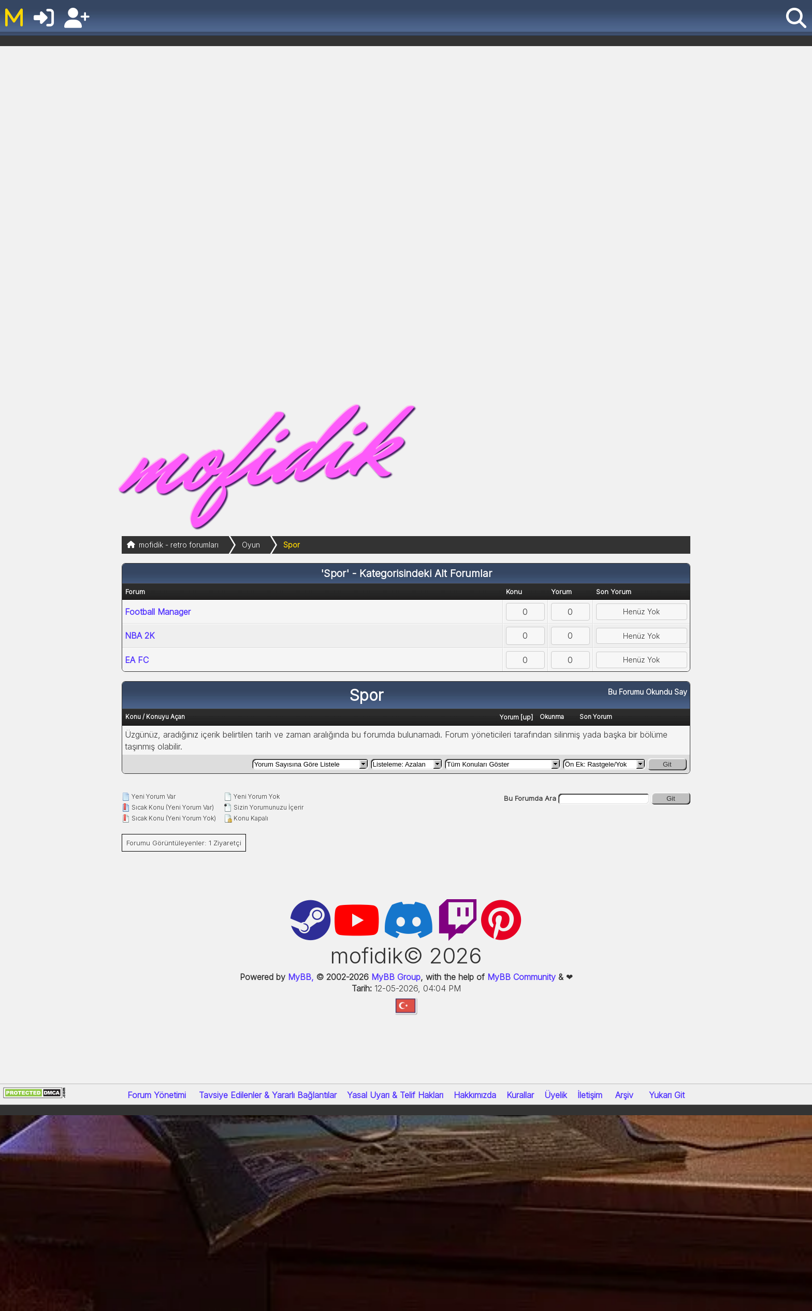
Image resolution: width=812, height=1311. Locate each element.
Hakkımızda (475, 1095)
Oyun (251, 544)
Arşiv (624, 1095)
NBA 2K (140, 635)
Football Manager (158, 612)
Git (667, 764)
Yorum (509, 717)
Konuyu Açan (165, 717)
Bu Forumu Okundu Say (647, 691)
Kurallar (520, 1095)
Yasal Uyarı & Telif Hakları (395, 1095)
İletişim (589, 1095)
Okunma (552, 717)
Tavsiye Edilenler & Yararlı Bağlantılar (268, 1095)
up (527, 717)
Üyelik (555, 1095)
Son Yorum (595, 717)
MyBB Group (395, 977)
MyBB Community (521, 977)
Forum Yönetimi (156, 1095)
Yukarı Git (667, 1095)
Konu (133, 717)
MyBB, (301, 977)
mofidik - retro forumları (179, 544)
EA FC (137, 660)
